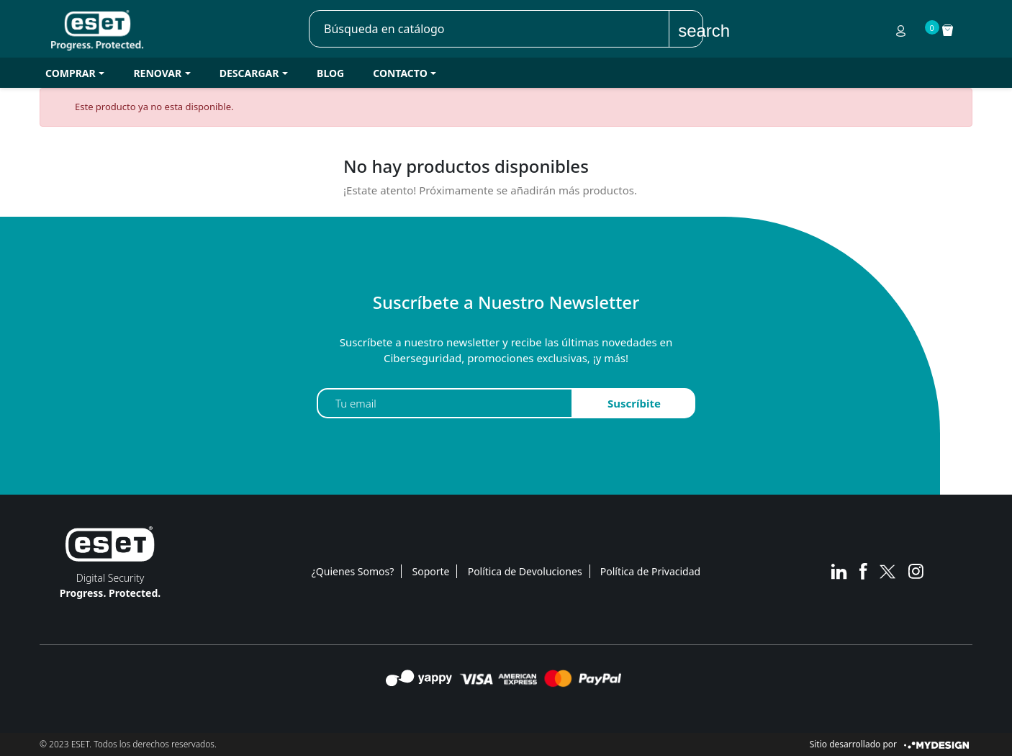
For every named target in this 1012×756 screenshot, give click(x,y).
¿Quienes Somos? (353, 571)
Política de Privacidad (650, 571)
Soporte (431, 571)
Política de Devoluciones (525, 571)
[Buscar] (489, 29)
